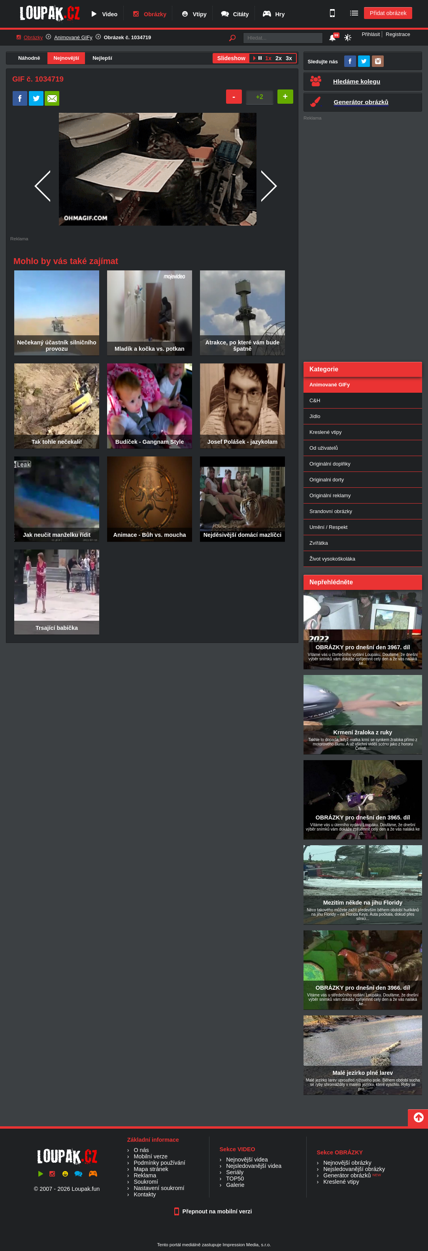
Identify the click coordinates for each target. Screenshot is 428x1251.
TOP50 (235, 1178)
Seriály (234, 1172)
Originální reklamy (330, 495)
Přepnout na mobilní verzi (214, 1211)
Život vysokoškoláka (332, 559)
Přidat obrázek (388, 13)
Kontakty (145, 1194)
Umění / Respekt (328, 527)
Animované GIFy (73, 37)
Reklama (145, 1175)
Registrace (398, 34)
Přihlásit (371, 34)
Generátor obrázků (347, 1175)
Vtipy (193, 14)
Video (103, 14)
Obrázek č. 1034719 (127, 37)
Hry (273, 14)
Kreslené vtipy (325, 432)
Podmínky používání (159, 1163)
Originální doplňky (330, 464)
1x (268, 58)
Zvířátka (318, 543)
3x (289, 58)
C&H (314, 400)
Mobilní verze (151, 1156)
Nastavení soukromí (159, 1188)
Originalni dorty (326, 480)
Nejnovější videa (247, 1159)
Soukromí (146, 1182)
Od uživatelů (323, 448)
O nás (141, 1150)
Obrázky (148, 14)
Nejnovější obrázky (347, 1163)
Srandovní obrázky (330, 511)
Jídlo (314, 416)
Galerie (235, 1185)
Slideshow (231, 58)
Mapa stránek (151, 1169)
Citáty (234, 14)
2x (278, 58)
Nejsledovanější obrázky (354, 1169)
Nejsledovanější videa (253, 1166)
